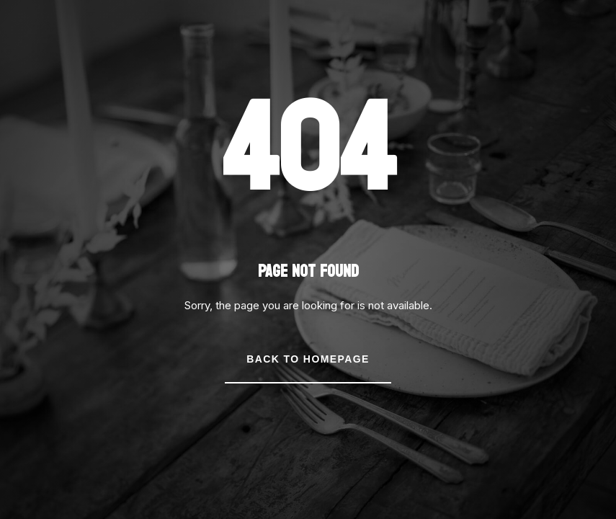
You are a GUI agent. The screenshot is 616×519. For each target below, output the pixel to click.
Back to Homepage (307, 359)
